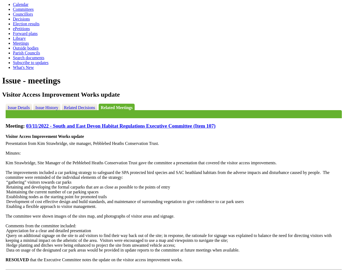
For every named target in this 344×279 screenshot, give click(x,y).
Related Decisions (79, 107)
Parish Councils (26, 53)
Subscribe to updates (30, 62)
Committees (23, 9)
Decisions (21, 19)
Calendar (20, 4)
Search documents (28, 57)
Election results (26, 24)
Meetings (21, 43)
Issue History (46, 107)
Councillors (23, 14)
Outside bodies (26, 48)
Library (19, 38)
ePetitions (21, 28)
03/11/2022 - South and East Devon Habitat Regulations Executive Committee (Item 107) (121, 126)
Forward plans (25, 33)
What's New (23, 67)
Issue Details (19, 107)
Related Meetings (117, 107)
